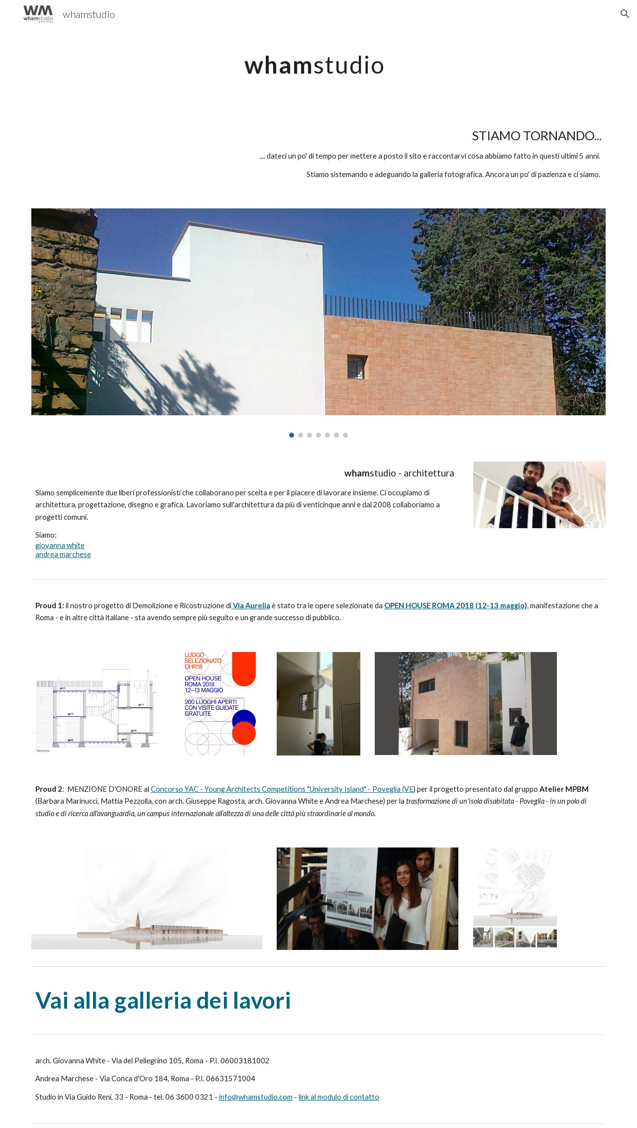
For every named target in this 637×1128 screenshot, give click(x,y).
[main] (318, 62)
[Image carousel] (318, 322)
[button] (625, 14)
